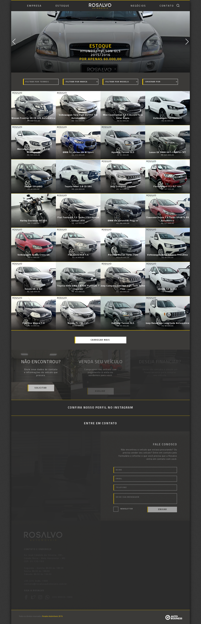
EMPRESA (34, 6)
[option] (100, 42)
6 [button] (106, 69)
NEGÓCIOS (138, 6)
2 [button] (90, 69)
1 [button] (85, 69)
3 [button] (94, 69)
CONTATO (167, 6)
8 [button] (115, 69)
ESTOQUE (63, 6)
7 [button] (111, 69)
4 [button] (98, 69)
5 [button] (102, 69)
